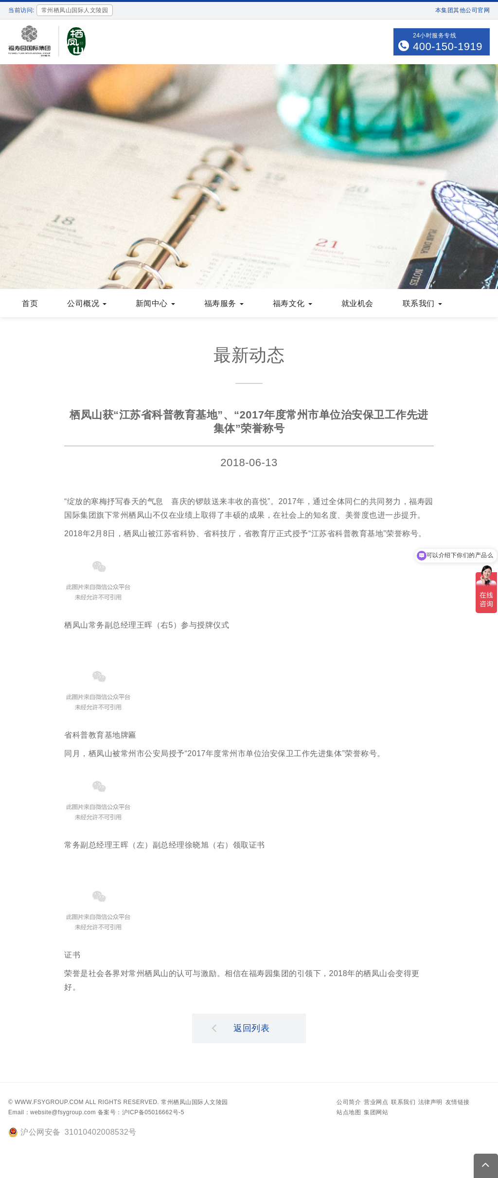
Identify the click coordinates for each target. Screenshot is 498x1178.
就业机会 (357, 304)
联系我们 (422, 304)
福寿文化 (292, 304)
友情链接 (457, 1103)
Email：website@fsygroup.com (52, 1113)
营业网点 (376, 1103)
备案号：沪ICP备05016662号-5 (141, 1113)
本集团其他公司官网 (462, 10)
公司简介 (349, 1103)
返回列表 (241, 1028)
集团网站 (376, 1113)
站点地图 (349, 1113)
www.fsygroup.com (49, 1103)
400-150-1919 (447, 46)
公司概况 (87, 304)
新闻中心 (155, 304)
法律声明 (430, 1103)
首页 (30, 304)
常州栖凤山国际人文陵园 (194, 1103)
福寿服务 (224, 304)
